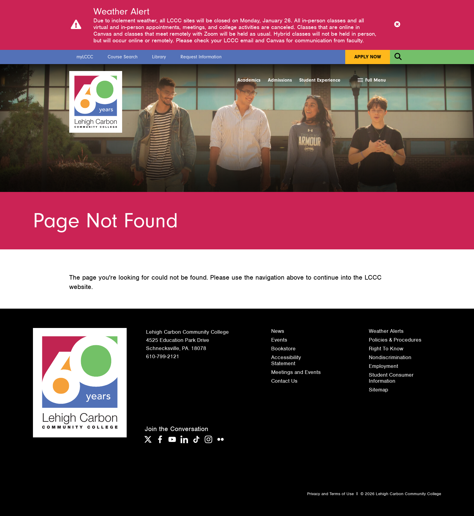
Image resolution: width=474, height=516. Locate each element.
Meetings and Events (296, 372)
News (277, 331)
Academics (249, 80)
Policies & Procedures (395, 339)
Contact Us (284, 381)
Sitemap (378, 389)
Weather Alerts (386, 331)
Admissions (280, 80)
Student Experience (319, 80)
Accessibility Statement (286, 360)
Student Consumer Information (391, 378)
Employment (383, 366)
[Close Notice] (397, 24)
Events (279, 339)
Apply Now (367, 57)
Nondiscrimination (390, 357)
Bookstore (283, 348)
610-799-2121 (162, 356)
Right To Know (386, 348)
